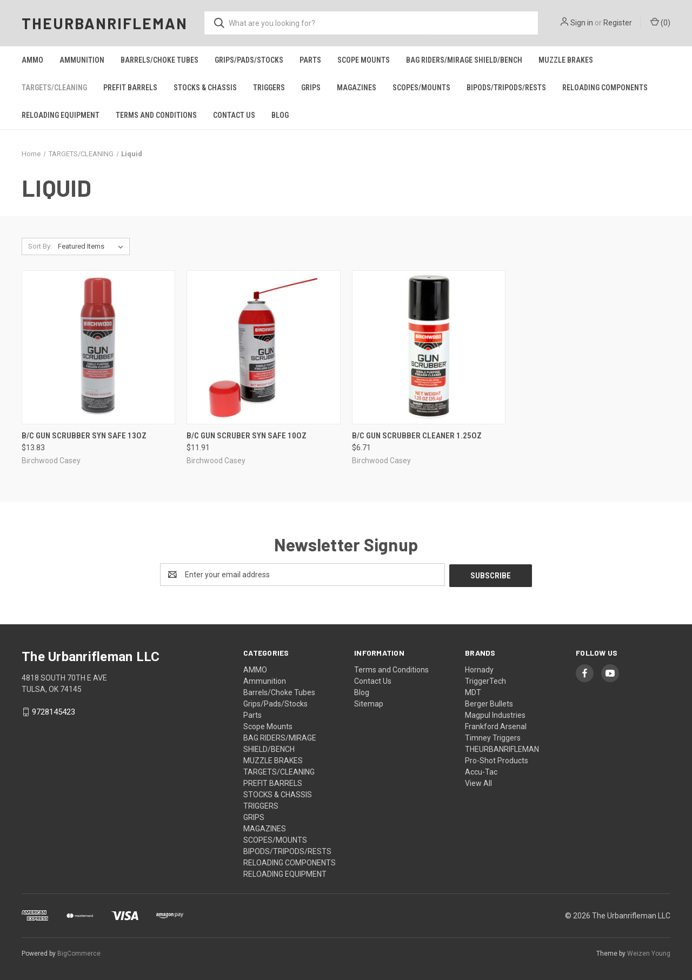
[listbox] (92, 246)
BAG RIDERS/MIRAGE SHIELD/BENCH (464, 60)
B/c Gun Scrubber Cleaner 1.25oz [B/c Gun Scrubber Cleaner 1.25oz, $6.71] (417, 436)
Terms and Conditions (156, 115)
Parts (310, 60)
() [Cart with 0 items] (660, 22)
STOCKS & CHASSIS (205, 87)
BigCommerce (79, 952)
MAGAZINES (356, 87)
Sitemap (368, 702)
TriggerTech (485, 680)
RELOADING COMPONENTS (605, 87)
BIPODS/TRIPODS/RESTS (506, 87)
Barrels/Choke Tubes (159, 60)
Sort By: (40, 246)
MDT (473, 691)
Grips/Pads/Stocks (249, 60)
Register (617, 22)
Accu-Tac (481, 770)
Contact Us (234, 115)
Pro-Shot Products (496, 759)
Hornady (479, 668)
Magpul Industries (495, 714)
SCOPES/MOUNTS (421, 87)
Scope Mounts (363, 60)
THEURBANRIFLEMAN (502, 748)
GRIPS (311, 87)
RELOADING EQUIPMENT (60, 115)
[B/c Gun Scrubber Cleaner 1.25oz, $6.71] (428, 347)
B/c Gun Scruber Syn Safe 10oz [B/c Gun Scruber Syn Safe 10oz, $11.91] (247, 436)
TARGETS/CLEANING (54, 87)
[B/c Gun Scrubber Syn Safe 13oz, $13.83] (98, 347)
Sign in (581, 22)
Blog (280, 115)
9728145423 (53, 711)
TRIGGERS (269, 87)
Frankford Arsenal (496, 725)
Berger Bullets (489, 702)
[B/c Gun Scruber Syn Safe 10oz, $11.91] (263, 347)
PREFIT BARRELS (130, 87)
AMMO (32, 60)
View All (478, 782)
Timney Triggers (493, 736)
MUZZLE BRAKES (565, 60)
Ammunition (81, 60)
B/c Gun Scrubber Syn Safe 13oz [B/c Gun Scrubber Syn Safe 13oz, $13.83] (84, 436)
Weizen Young (648, 952)
